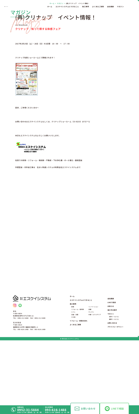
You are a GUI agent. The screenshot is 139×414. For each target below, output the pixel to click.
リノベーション (93, 369)
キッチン (91, 375)
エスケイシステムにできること (67, 6)
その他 (73, 380)
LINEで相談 (117, 408)
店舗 (90, 372)
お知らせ (111, 369)
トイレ (73, 375)
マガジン (120, 6)
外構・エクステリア (95, 377)
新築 (72, 369)
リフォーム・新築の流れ (78, 384)
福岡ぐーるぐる (114, 382)
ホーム (49, 6)
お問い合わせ (88, 408)
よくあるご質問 (98, 6)
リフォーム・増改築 (77, 372)
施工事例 (85, 6)
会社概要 (110, 6)
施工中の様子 (112, 373)
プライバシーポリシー (115, 390)
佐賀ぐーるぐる (114, 379)
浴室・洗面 (74, 377)
